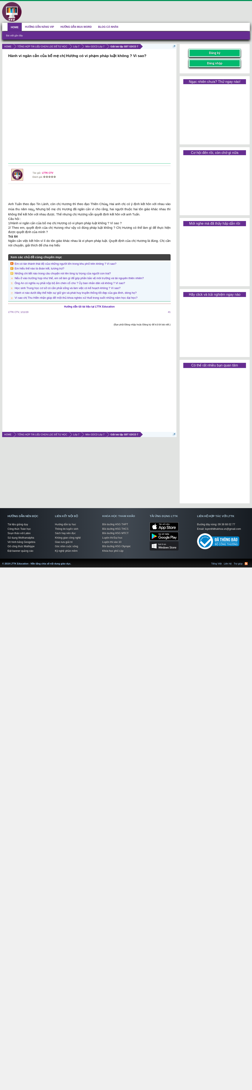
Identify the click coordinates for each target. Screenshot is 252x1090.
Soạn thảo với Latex (19, 533)
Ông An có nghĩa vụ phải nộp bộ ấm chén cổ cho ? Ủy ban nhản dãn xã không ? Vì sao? (70, 283)
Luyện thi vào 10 (111, 542)
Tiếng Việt (216, 563)
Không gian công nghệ (68, 537)
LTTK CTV (47, 173)
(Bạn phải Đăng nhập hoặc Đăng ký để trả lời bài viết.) (142, 324)
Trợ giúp (238, 563)
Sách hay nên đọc (65, 533)
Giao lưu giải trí (64, 542)
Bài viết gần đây (14, 35)
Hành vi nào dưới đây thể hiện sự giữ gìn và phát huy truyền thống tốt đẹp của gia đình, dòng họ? (76, 292)
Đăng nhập (214, 63)
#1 (169, 312)
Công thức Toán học (19, 528)
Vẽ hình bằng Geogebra (21, 542)
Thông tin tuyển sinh (66, 528)
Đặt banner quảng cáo (20, 550)
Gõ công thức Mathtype (21, 546)
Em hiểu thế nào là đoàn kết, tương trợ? (39, 268)
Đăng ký (214, 53)
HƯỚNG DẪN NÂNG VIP (39, 26)
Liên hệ (228, 563)
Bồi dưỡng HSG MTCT (115, 533)
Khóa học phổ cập (112, 550)
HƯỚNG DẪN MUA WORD (76, 26)
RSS (246, 563)
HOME (15, 27)
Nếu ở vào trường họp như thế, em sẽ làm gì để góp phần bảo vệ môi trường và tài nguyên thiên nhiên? (79, 278)
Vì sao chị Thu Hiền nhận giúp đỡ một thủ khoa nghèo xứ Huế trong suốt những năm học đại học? (76, 297)
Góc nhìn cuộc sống (66, 546)
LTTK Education (72, 561)
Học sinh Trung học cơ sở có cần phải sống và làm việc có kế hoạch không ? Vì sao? (67, 288)
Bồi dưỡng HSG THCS (115, 528)
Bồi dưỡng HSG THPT (115, 524)
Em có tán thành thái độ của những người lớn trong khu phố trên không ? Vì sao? (65, 263)
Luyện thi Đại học (112, 537)
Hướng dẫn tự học (65, 524)
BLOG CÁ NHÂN (108, 26)
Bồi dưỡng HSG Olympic (116, 546)
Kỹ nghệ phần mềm (66, 550)
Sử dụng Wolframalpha (21, 537)
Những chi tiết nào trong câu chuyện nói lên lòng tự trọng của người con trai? (63, 273)
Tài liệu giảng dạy (18, 524)
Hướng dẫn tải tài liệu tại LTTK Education (89, 306)
